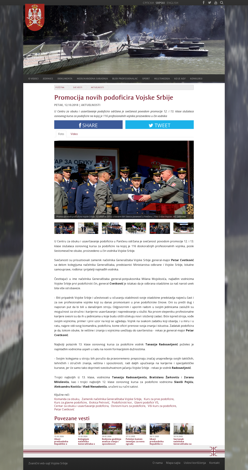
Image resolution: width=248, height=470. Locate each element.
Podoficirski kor (122, 402)
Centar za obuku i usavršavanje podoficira (81, 406)
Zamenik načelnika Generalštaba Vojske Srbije (111, 399)
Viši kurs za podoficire (162, 406)
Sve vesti (77, 87)
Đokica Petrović (99, 402)
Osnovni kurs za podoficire (128, 406)
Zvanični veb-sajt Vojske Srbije (48, 463)
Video (74, 134)
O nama (158, 463)
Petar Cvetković (64, 409)
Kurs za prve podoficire (159, 399)
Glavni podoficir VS (146, 402)
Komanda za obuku (66, 399)
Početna (59, 87)
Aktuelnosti (97, 87)
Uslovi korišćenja (195, 463)
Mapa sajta (173, 463)
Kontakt (214, 463)
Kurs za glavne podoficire (70, 402)
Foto (61, 134)
